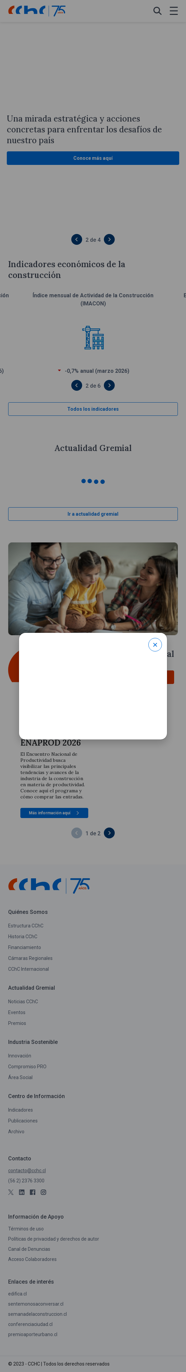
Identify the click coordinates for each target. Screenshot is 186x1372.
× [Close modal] (155, 645)
